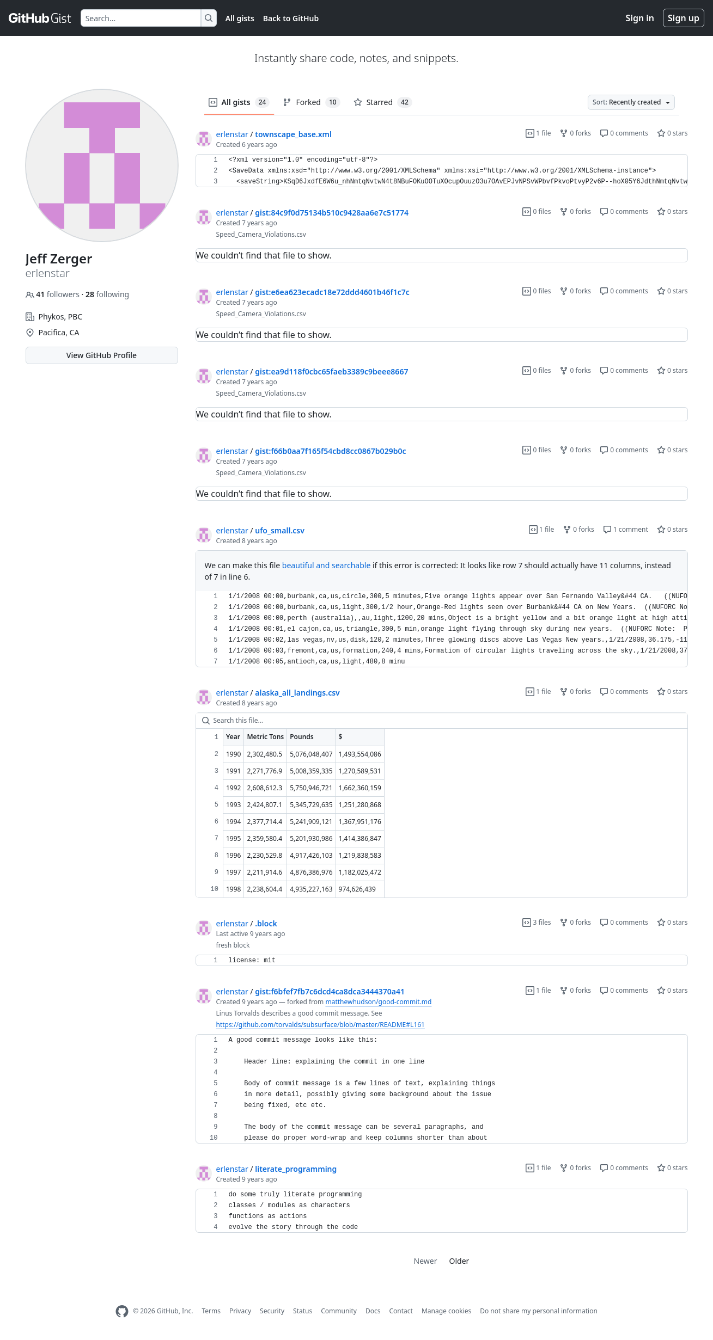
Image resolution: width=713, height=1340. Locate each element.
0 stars (672, 133)
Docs (373, 1311)
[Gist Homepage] (40, 17)
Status (302, 1311)
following (107, 294)
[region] (441, 171)
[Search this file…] (441, 720)
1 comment (625, 529)
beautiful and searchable (326, 565)
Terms (211, 1311)
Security (272, 1311)
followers (54, 294)
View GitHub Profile (101, 355)
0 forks (575, 133)
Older (459, 1261)
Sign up (683, 18)
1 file (538, 133)
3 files (536, 922)
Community (339, 1311)
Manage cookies (446, 1311)
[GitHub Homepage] (122, 1311)
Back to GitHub (291, 18)
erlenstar (232, 134)
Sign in (640, 18)
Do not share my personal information (539, 1311)
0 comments (624, 133)
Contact (400, 1311)
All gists (240, 18)
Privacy (240, 1311)
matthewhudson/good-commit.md (378, 1001)
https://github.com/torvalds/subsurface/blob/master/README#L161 (320, 1024)
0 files (536, 211)
